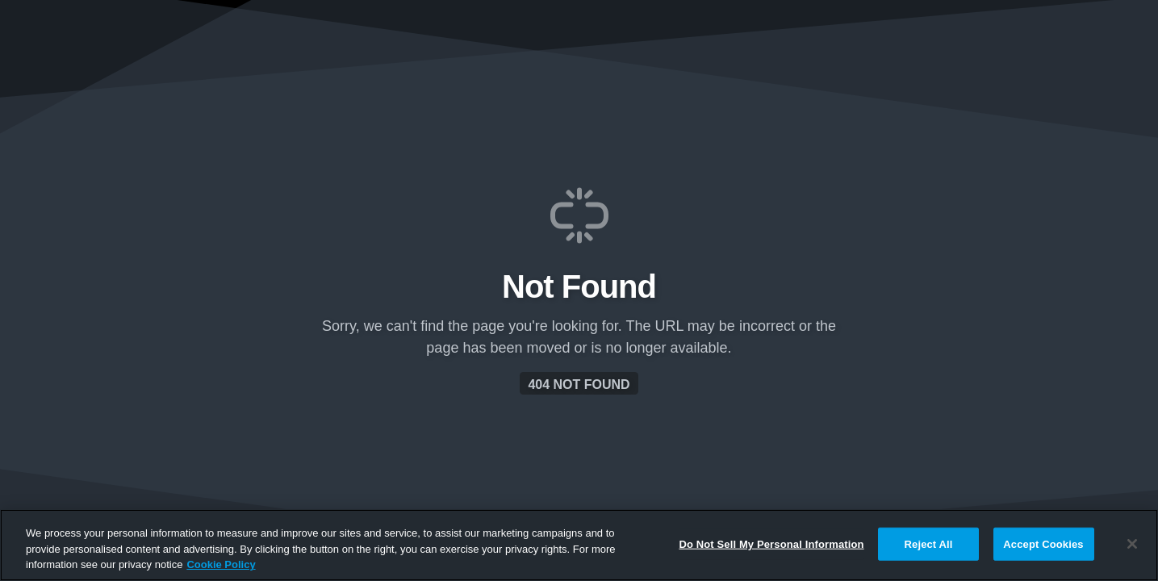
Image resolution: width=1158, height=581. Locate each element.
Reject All (929, 543)
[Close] (1132, 544)
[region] (579, 545)
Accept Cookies (1043, 543)
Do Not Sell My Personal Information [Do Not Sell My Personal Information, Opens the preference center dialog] (771, 543)
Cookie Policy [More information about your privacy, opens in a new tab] (220, 564)
